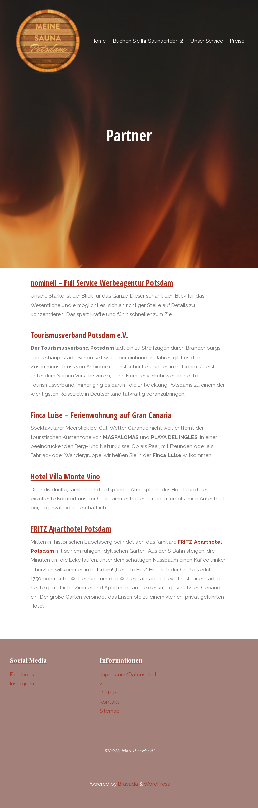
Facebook (22, 674)
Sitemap (110, 711)
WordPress (157, 784)
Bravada (127, 784)
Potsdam (101, 570)
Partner (108, 693)
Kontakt (109, 702)
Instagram (22, 684)
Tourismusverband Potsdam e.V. (79, 335)
